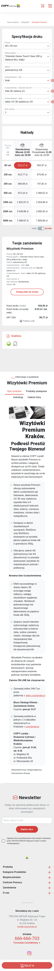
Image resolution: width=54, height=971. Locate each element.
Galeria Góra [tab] (34, 397)
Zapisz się (27, 829)
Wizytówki (25, 22)
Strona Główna (12, 22)
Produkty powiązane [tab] (36, 391)
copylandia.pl (33, 726)
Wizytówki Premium (39, 22)
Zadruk (7, 67)
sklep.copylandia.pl (35, 695)
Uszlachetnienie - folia (13, 77)
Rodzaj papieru (10, 53)
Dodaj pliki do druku (27, 292)
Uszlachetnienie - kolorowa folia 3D (18, 88)
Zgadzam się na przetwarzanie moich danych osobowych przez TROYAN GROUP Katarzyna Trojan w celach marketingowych (29, 840)
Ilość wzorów (10, 109)
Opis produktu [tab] (14, 391)
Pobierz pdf (27, 321)
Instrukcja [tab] (18, 397)
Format (7, 43)
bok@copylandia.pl (27, 927)
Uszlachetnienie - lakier (13, 98)
